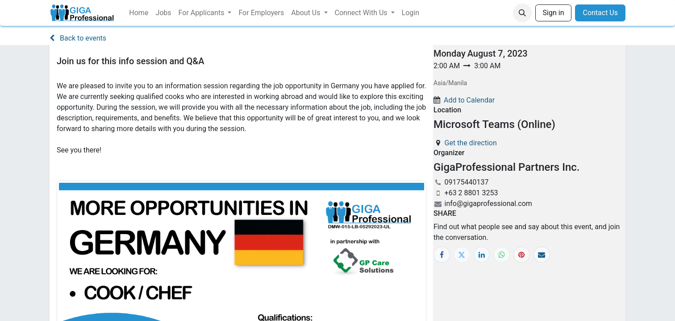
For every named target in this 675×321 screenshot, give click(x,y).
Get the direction (471, 143)
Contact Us (600, 12)
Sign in (553, 12)
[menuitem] (138, 13)
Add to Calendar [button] (469, 100)
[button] (522, 13)
